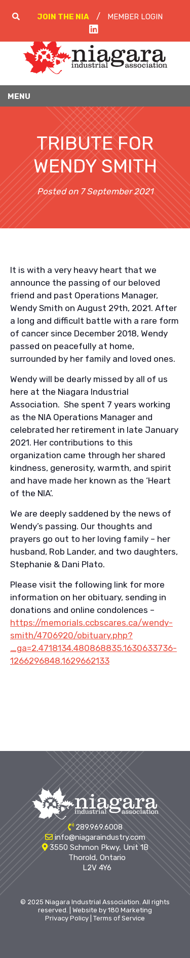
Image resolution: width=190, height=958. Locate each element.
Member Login (135, 16)
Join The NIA (63, 16)
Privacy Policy (67, 918)
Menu (19, 96)
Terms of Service (119, 918)
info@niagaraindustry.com (100, 837)
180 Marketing (130, 910)
